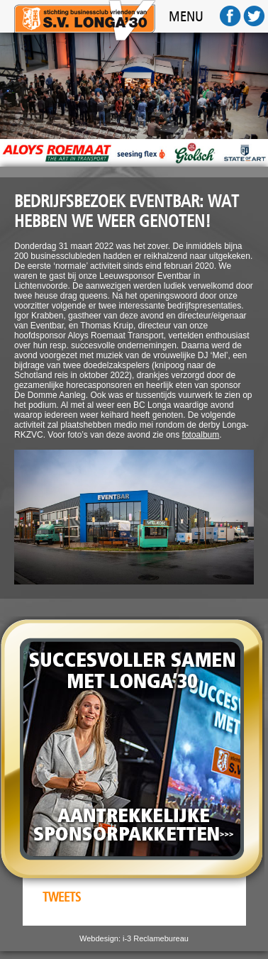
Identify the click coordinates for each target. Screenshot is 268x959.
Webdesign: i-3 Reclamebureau (134, 938)
